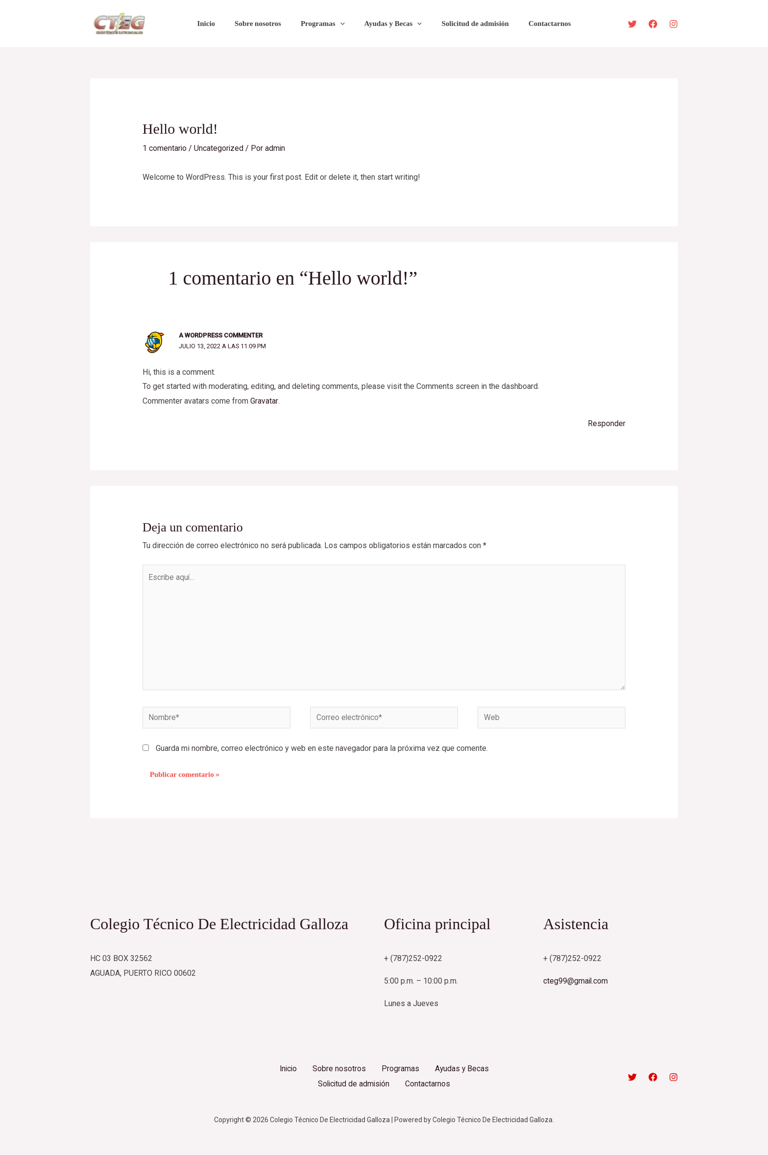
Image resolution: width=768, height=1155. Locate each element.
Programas (325, 23)
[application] (342, 23)
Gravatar (264, 401)
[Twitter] (632, 24)
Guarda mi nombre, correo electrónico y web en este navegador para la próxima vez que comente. (322, 751)
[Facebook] (652, 24)
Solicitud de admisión (468, 23)
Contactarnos (537, 23)
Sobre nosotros (265, 23)
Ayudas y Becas (391, 23)
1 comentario (165, 148)
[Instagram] (673, 24)
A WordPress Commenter (221, 335)
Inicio (218, 23)
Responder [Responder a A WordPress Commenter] (606, 423)
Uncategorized (219, 148)
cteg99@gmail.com (576, 984)
